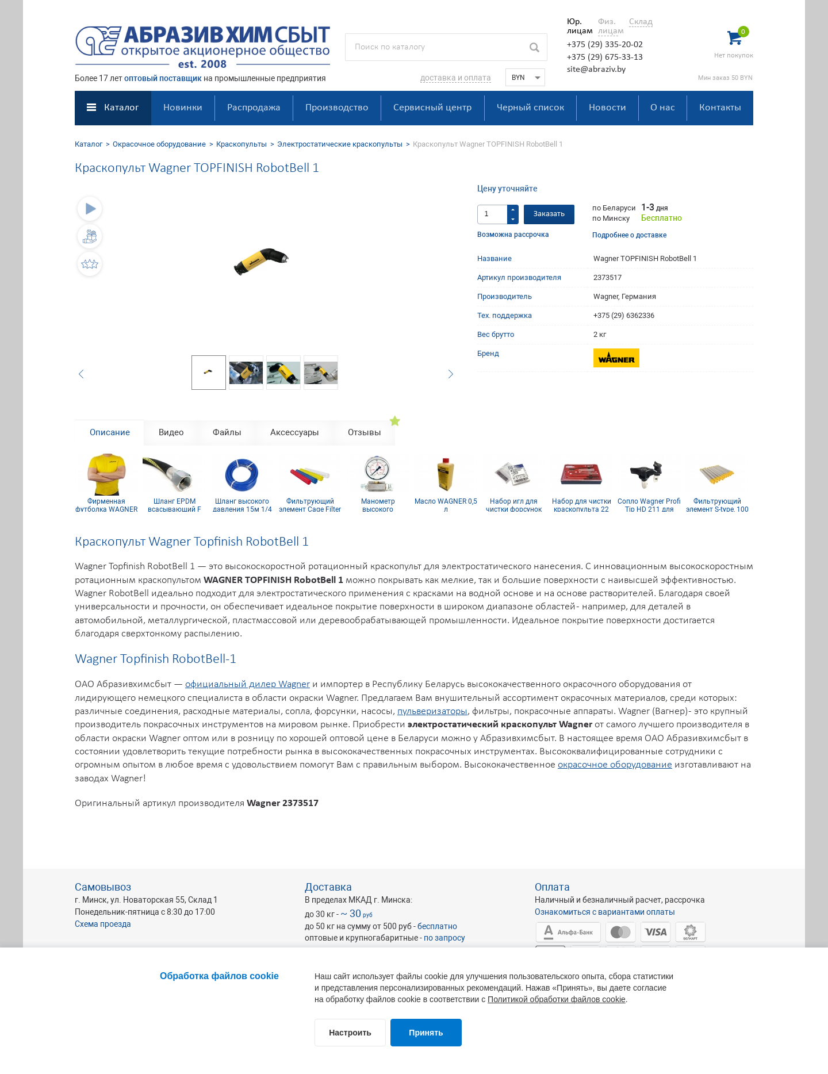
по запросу (444, 937)
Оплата (552, 887)
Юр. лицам (577, 26)
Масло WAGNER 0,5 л (446, 505)
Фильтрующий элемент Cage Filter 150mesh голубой (310, 505)
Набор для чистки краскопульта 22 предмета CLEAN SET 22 (581, 505)
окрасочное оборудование (615, 765)
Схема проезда (103, 924)
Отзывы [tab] (364, 432)
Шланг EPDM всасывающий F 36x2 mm (174, 505)
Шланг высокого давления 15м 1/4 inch (242, 505)
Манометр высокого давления (378, 505)
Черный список (530, 107)
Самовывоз (103, 887)
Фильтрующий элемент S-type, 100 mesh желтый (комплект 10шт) (717, 505)
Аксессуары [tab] (294, 432)
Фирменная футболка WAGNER (106, 505)
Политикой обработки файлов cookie (557, 999)
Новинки (182, 107)
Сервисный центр (432, 107)
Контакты (720, 107)
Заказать (549, 214)
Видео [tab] (171, 432)
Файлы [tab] (227, 432)
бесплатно (437, 926)
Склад (641, 21)
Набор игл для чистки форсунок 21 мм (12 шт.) (514, 505)
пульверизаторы (432, 711)
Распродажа (254, 107)
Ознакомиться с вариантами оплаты (605, 911)
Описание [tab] (110, 432)
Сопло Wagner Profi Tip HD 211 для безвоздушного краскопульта (649, 505)
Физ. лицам (608, 26)
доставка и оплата (455, 77)
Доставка (328, 887)
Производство (337, 107)
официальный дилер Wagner (247, 684)
